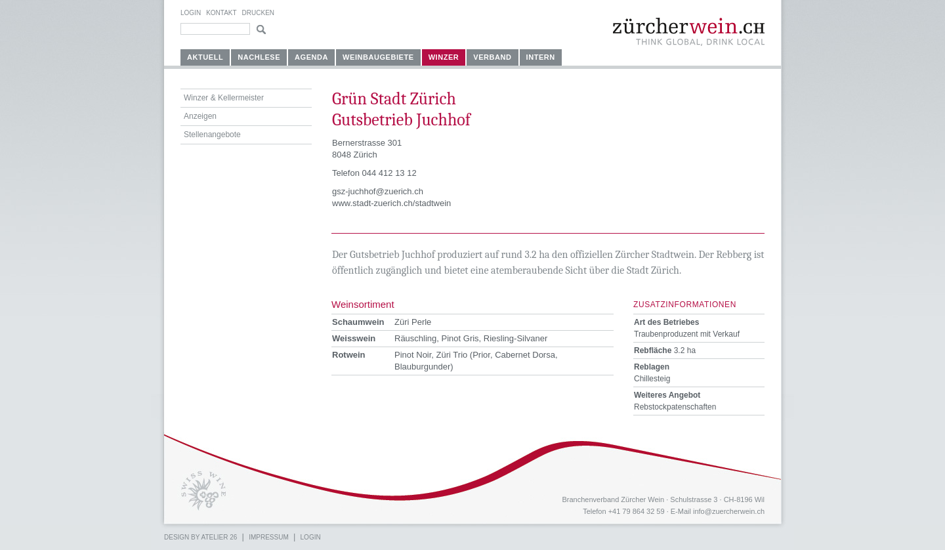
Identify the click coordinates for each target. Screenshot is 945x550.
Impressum (269, 537)
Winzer (444, 57)
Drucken (258, 12)
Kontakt (221, 12)
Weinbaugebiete (378, 57)
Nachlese (259, 57)
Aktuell (205, 57)
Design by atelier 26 (200, 537)
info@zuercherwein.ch (729, 511)
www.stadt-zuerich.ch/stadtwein (391, 203)
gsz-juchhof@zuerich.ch (377, 191)
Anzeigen (200, 116)
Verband (492, 57)
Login (190, 12)
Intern (540, 57)
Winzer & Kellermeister (224, 97)
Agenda (311, 57)
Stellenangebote (212, 134)
